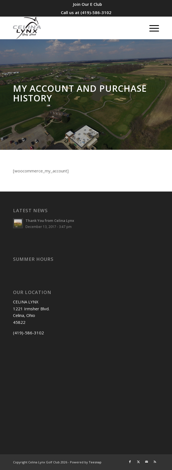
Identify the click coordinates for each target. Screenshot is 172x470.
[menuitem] (87, 4)
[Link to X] (138, 462)
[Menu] (151, 28)
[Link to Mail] (146, 462)
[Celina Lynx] (71, 28)
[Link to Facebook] (130, 462)
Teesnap (95, 462)
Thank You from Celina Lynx (49, 220)
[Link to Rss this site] (155, 462)
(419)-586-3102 (95, 12)
